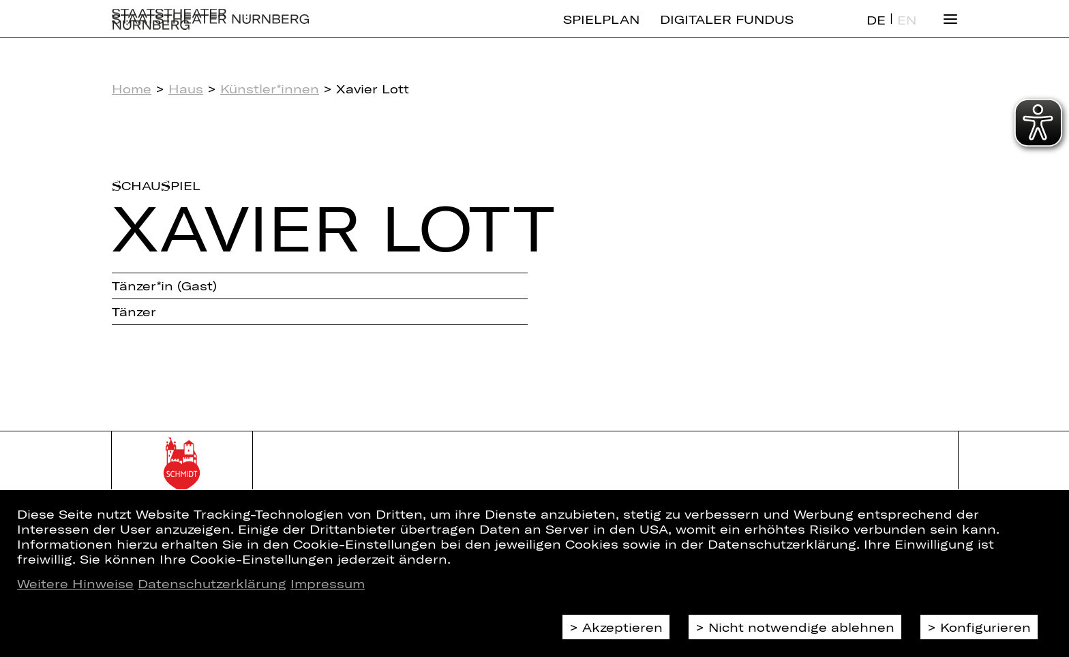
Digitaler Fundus (727, 31)
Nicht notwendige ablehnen (801, 627)
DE (876, 31)
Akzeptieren (622, 627)
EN (906, 31)
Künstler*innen (269, 88)
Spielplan (601, 31)
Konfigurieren (985, 627)
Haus (185, 88)
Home (131, 88)
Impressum (327, 583)
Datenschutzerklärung (212, 583)
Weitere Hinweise (75, 583)
